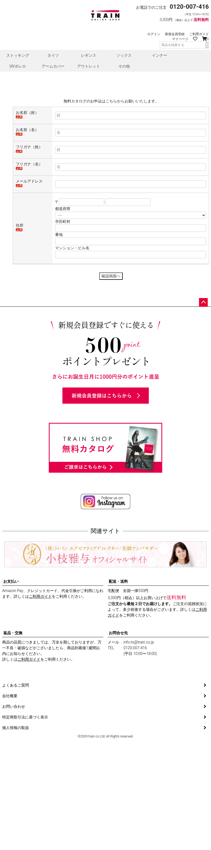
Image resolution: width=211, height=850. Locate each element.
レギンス (88, 55)
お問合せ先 (118, 689)
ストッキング (17, 55)
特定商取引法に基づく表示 (25, 773)
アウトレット (88, 66)
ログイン (153, 34)
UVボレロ (18, 66)
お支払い (11, 637)
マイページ (180, 39)
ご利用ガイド (199, 34)
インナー (159, 55)
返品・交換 (12, 689)
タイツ (53, 55)
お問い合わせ (13, 762)
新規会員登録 (175, 34)
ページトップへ (203, 358)
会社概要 (9, 752)
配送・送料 (118, 637)
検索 (207, 45)
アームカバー (53, 66)
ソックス (124, 55)
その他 (124, 66)
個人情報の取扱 (15, 784)
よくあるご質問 (15, 741)
